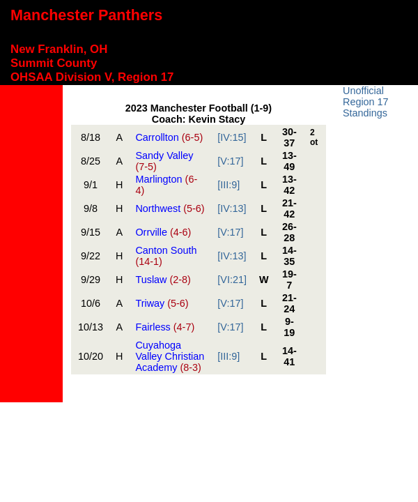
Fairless (164, 327)
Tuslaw (162, 279)
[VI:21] (232, 279)
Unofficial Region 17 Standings (366, 102)
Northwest (169, 208)
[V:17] (230, 161)
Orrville (163, 232)
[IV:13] (231, 208)
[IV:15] (231, 137)
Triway (161, 303)
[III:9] (228, 184)
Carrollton (169, 137)
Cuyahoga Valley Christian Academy (169, 356)
